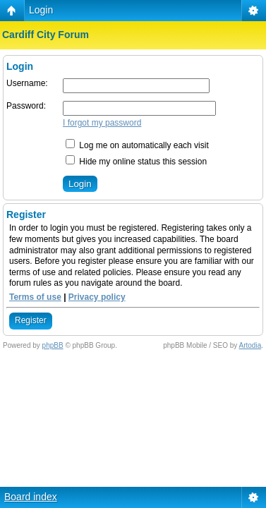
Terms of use (35, 297)
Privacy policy (97, 297)
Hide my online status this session (136, 162)
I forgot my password (102, 123)
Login (41, 10)
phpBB (53, 345)
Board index (30, 496)
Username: (27, 83)
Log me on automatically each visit (137, 145)
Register (31, 320)
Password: (26, 106)
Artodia (250, 345)
